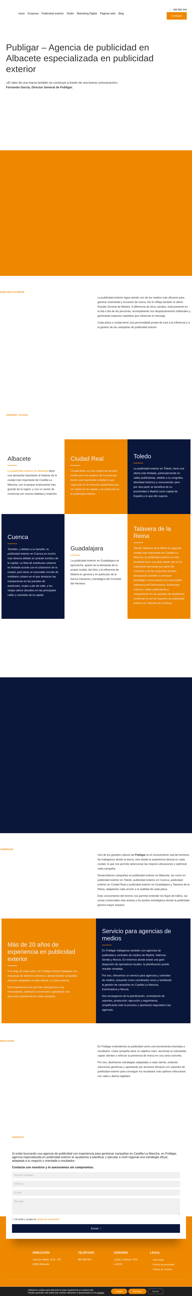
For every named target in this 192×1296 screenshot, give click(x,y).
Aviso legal (158, 1259)
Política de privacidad (163, 1264)
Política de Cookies (162, 1269)
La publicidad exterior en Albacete (28, 470)
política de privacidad (48, 1219)
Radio (70, 13)
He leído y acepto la (37, 1219)
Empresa (33, 13)
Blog (121, 13)
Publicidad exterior (53, 13)
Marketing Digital (87, 13)
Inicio (21, 13)
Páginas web (107, 13)
